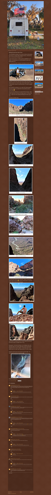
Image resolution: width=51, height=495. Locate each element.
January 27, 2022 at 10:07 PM (19, 401)
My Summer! (11, 2)
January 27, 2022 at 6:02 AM (17, 406)
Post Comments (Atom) (13, 493)
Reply (11, 388)
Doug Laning (13, 401)
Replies (12, 410)
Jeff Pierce (12, 439)
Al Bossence (12, 458)
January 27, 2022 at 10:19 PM (19, 453)
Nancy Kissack (12, 406)
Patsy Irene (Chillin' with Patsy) (14, 428)
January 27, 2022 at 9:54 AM (16, 439)
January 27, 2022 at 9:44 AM (21, 428)
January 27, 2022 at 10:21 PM (19, 463)
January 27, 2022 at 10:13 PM (19, 411)
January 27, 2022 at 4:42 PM (17, 458)
